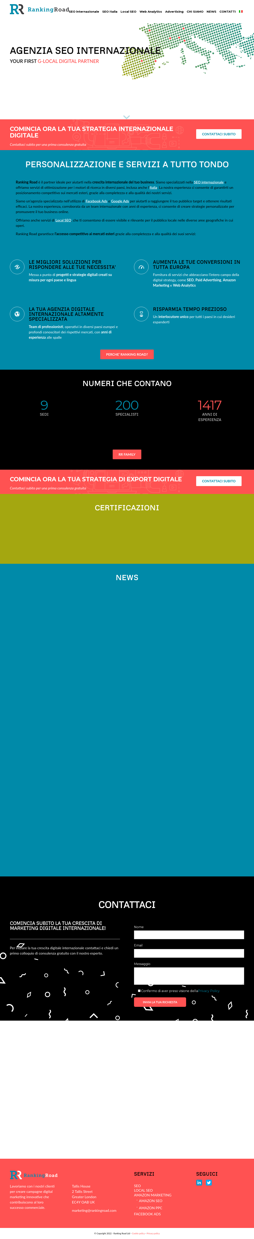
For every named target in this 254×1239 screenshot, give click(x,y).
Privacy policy (153, 1233)
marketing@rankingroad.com (94, 1210)
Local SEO (63, 220)
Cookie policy (138, 1233)
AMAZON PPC (150, 1208)
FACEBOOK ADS (147, 1214)
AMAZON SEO (150, 1201)
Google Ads (120, 201)
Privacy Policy (209, 991)
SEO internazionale (209, 182)
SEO (137, 1186)
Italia (153, 187)
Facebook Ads (96, 201)
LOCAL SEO (143, 1190)
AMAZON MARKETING (152, 1195)
